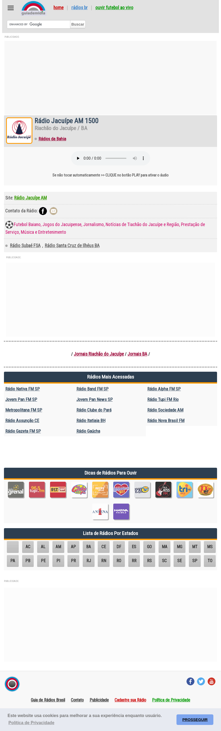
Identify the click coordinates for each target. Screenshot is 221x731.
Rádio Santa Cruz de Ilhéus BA (72, 245)
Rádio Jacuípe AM (30, 197)
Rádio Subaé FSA (25, 245)
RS (149, 560)
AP (73, 546)
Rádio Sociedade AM (165, 410)
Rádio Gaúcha (88, 431)
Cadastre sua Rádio (130, 700)
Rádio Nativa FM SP (22, 388)
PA (12, 560)
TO (210, 560)
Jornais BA (137, 354)
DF (118, 546)
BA (88, 546)
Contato (77, 700)
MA (164, 546)
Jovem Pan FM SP (21, 399)
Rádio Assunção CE (22, 420)
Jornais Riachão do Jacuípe (99, 354)
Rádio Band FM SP (92, 388)
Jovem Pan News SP (94, 399)
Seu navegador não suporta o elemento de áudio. (110, 158)
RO (118, 560)
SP (194, 560)
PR (73, 560)
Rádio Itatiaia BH (90, 420)
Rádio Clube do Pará (93, 410)
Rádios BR (79, 8)
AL (43, 546)
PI (58, 560)
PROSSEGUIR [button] (195, 720)
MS (210, 546)
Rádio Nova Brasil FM (165, 420)
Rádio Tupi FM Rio (163, 399)
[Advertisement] (110, 78)
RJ (88, 560)
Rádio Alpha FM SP (164, 388)
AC (28, 546)
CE (103, 546)
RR (134, 560)
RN (103, 560)
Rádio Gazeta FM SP (23, 431)
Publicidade (99, 700)
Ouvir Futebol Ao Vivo (114, 8)
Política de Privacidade (171, 700)
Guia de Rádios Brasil (48, 700)
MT (195, 546)
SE (179, 560)
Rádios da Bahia (52, 138)
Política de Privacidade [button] (31, 722)
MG (179, 546)
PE (43, 560)
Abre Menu (11, 8)
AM (58, 546)
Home (58, 8)
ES (134, 546)
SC (164, 560)
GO (149, 546)
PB (27, 560)
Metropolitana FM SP (23, 410)
